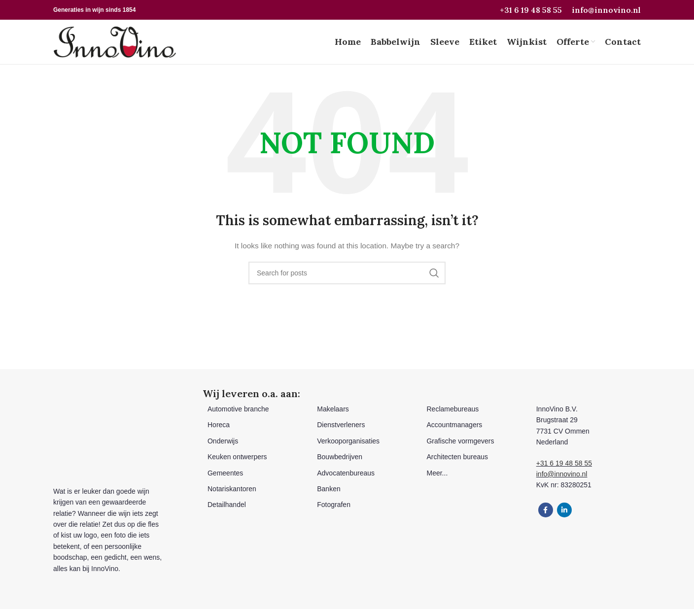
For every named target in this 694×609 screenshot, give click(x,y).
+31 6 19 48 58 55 (531, 10)
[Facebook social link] (545, 510)
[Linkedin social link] (564, 510)
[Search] (347, 273)
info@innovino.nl (606, 10)
